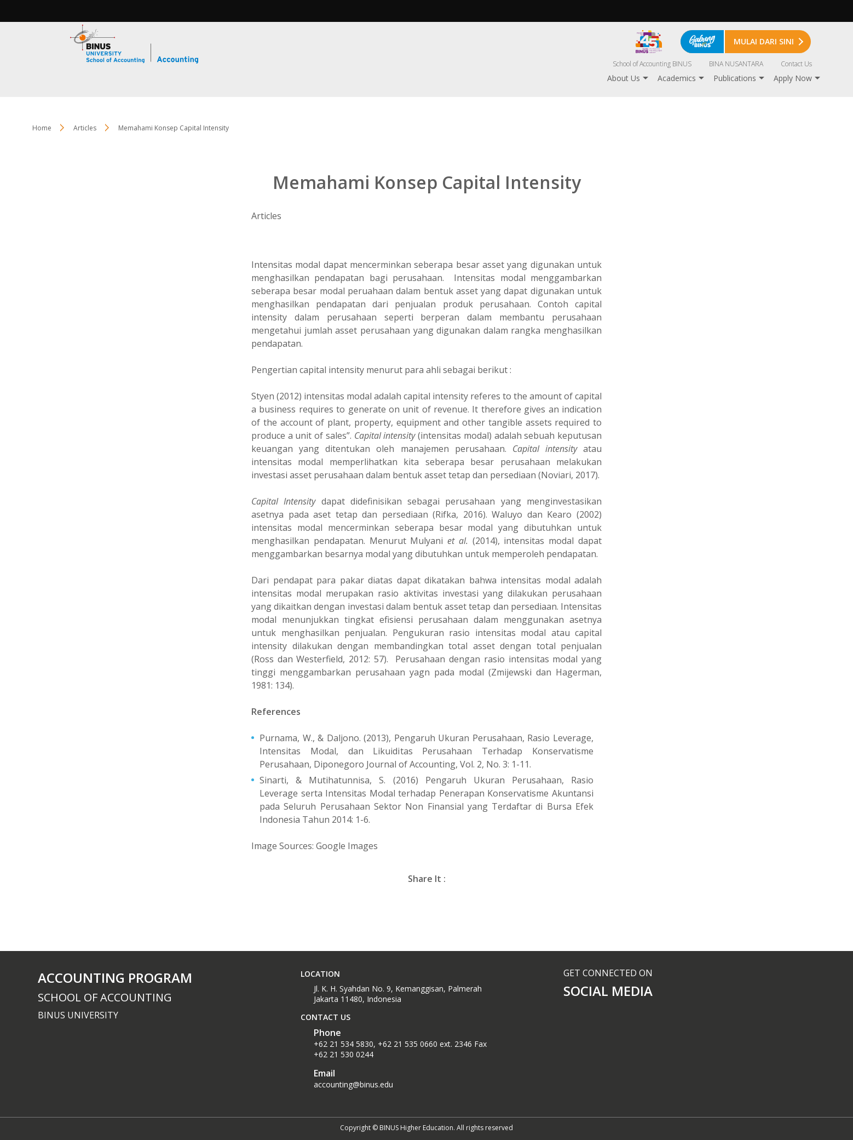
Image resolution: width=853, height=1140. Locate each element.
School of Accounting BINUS (652, 63)
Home (41, 128)
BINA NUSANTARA (736, 63)
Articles (84, 128)
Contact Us (796, 63)
